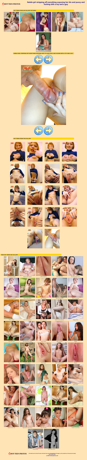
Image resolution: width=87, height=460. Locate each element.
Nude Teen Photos (59, 427)
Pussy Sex (27, 384)
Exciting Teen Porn (75, 276)
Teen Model (27, 406)
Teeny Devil (11, 319)
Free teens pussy (11, 276)
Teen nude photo (27, 298)
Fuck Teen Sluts (59, 384)
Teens (75, 362)
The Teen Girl (11, 341)
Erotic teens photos (59, 319)
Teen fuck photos (27, 319)
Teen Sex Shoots (43, 384)
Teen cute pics (43, 319)
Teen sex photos (59, 298)
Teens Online (27, 362)
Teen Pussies (11, 362)
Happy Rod (75, 319)
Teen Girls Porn (51, 449)
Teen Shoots (43, 298)
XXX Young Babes (59, 362)
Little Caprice (43, 276)
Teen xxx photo (75, 298)
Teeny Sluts (43, 341)
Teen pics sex (59, 276)
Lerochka (59, 406)
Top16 (75, 341)
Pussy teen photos (11, 298)
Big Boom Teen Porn (27, 427)
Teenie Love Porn (75, 427)
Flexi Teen (43, 362)
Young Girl (11, 384)
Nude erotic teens (27, 276)
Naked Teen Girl (11, 427)
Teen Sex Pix (75, 406)
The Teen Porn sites (27, 341)
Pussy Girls (35, 449)
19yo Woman (43, 406)
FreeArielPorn (11, 406)
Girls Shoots (59, 341)
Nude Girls (75, 384)
